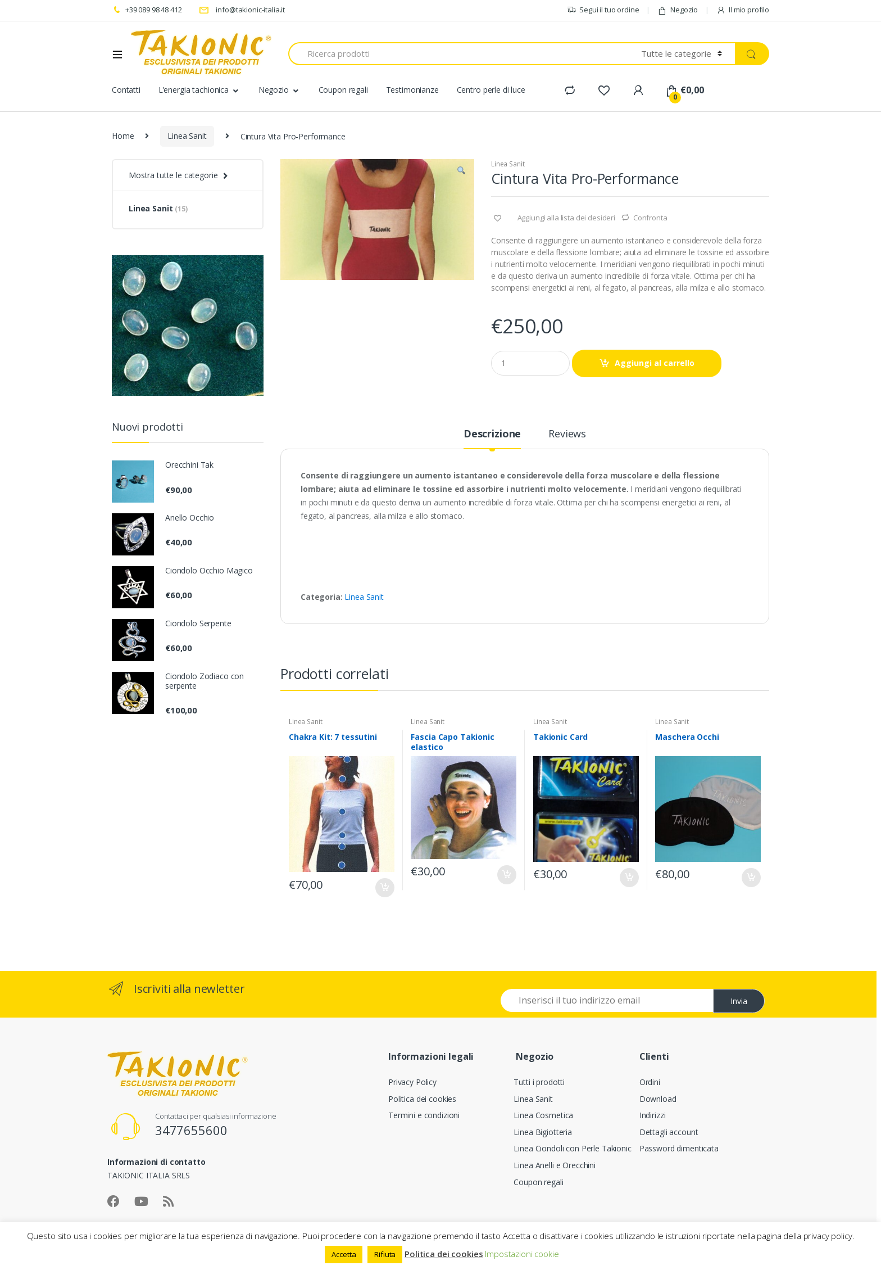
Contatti (126, 89)
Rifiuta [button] (385, 1254)
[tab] (492, 438)
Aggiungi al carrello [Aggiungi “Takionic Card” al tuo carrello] (629, 877)
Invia (738, 1001)
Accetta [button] (343, 1254)
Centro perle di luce (491, 89)
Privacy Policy (412, 1082)
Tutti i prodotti (539, 1082)
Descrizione (492, 434)
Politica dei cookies (422, 1098)
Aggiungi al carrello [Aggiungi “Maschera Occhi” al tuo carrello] (751, 877)
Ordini (649, 1082)
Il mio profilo (742, 9)
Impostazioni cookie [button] (521, 1253)
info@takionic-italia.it (242, 10)
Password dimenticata (679, 1148)
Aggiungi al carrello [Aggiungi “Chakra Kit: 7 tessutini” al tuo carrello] (384, 887)
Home (123, 135)
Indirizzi (652, 1115)
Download (657, 1098)
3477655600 (191, 1130)
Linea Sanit (186, 135)
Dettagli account (668, 1132)
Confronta (650, 218)
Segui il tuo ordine (603, 9)
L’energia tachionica (193, 89)
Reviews (567, 434)
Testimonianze (412, 89)
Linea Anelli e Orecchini (555, 1165)
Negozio (677, 9)
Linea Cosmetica (543, 1115)
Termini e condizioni (424, 1115)
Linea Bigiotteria (543, 1132)
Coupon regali (343, 89)
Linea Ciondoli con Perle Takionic (572, 1148)
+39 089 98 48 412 (147, 10)
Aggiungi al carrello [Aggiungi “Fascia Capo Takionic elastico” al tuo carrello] (506, 874)
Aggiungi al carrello (654, 363)
